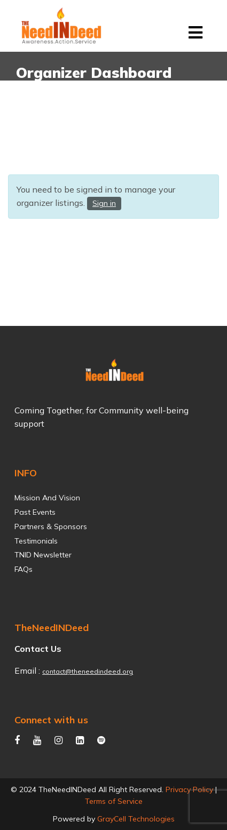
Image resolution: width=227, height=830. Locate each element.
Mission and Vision (47, 497)
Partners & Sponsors (50, 526)
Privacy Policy (189, 789)
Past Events (35, 512)
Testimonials (36, 541)
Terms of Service (114, 801)
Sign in (104, 203)
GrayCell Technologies (136, 819)
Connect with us (51, 720)
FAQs (23, 569)
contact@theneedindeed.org (87, 671)
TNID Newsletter (43, 555)
